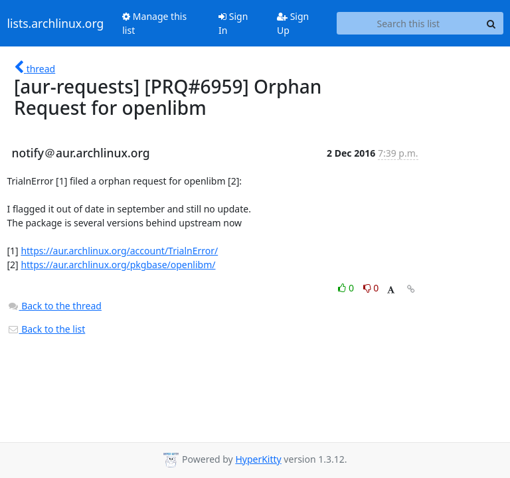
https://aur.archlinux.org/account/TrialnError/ (119, 250)
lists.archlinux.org (55, 23)
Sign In (233, 23)
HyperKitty (258, 459)
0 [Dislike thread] (371, 287)
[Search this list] (408, 23)
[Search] (491, 23)
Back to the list (46, 329)
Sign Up (293, 23)
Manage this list (154, 23)
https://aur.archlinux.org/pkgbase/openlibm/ (118, 264)
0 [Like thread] (347, 287)
